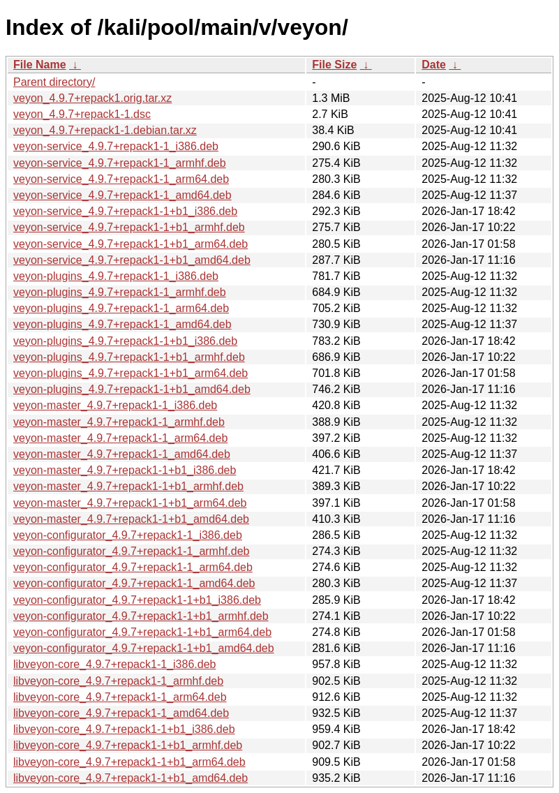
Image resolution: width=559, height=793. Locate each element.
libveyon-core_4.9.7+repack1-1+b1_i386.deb (124, 729)
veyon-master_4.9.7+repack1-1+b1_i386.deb (124, 470)
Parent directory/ (54, 82)
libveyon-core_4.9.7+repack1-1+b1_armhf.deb (127, 745)
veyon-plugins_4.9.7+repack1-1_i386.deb (115, 276)
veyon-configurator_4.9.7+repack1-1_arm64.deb (133, 567)
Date (434, 65)
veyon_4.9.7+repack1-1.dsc (82, 114)
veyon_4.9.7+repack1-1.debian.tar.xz (105, 130)
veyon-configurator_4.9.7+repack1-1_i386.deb (127, 535)
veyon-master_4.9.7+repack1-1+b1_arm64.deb (129, 503)
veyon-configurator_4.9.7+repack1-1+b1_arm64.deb (142, 632)
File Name (39, 65)
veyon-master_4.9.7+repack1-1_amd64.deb (121, 454)
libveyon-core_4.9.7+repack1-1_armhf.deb (118, 681)
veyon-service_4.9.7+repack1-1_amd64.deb (122, 195)
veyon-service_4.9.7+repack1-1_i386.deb (115, 146)
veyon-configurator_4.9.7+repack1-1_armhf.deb (131, 551)
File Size (334, 65)
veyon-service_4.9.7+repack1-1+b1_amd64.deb (132, 260)
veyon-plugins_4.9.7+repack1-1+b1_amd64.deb (132, 389)
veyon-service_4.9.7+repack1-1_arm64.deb (121, 179)
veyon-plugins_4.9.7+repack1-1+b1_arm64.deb (130, 373)
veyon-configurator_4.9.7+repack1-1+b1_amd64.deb (143, 648)
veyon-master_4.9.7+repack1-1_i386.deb (115, 405)
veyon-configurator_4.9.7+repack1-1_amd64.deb (134, 583)
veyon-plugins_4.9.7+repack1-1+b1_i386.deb (125, 341)
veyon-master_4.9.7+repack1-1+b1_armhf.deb (128, 486)
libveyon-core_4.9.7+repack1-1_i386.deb (114, 664)
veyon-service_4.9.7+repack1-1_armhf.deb (119, 163)
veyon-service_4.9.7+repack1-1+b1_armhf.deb (129, 227)
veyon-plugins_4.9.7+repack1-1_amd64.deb (122, 324)
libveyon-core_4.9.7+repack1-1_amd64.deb (121, 713)
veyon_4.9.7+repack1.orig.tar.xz (92, 98)
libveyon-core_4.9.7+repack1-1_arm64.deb (120, 697)
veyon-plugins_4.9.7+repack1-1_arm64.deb (121, 308)
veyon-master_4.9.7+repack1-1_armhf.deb (119, 422)
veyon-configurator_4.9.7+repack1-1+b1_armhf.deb (141, 616)
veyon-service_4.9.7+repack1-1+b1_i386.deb (125, 211)
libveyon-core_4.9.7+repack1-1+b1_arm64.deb (129, 762)
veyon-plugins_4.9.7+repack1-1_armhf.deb (119, 292)
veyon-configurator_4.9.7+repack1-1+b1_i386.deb (137, 600)
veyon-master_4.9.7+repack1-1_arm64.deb (120, 438)
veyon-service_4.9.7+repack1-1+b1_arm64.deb (130, 244)
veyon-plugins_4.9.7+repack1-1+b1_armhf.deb (129, 357)
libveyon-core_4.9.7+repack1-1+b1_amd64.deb (130, 778)
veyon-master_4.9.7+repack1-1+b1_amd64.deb (131, 519)
